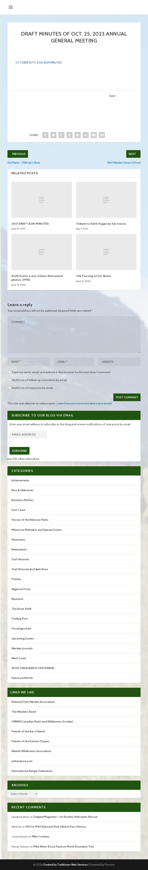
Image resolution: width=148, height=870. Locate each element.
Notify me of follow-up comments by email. (39, 380)
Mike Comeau (40, 836)
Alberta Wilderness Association (31, 751)
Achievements (20, 480)
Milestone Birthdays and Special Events (36, 530)
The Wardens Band (23, 711)
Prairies (16, 579)
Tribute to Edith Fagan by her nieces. (101, 223)
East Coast (18, 510)
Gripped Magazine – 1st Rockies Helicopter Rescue (65, 817)
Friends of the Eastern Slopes (30, 741)
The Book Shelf (21, 609)
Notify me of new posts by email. (32, 388)
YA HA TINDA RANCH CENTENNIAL (33, 668)
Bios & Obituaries (22, 490)
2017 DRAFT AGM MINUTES (30, 223)
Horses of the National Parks (29, 520)
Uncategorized (21, 628)
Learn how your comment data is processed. (84, 403)
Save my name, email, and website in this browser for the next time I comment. (61, 372)
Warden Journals (22, 648)
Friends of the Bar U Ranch (28, 731)
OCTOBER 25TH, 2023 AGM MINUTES (39, 62)
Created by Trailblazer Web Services (65, 864)
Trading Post (19, 618)
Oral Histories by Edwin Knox (29, 569)
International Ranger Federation (31, 771)
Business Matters (22, 500)
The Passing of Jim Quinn (93, 276)
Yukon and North (22, 678)
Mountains (18, 539)
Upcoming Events (22, 638)
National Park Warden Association (33, 702)
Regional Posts (21, 589)
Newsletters (19, 549)
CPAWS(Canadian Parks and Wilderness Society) (42, 721)
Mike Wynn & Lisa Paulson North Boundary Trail (63, 846)
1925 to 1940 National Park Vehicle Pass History (55, 826)
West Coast (18, 658)
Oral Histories (20, 559)
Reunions (17, 599)
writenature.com (21, 761)
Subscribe (19, 451)
